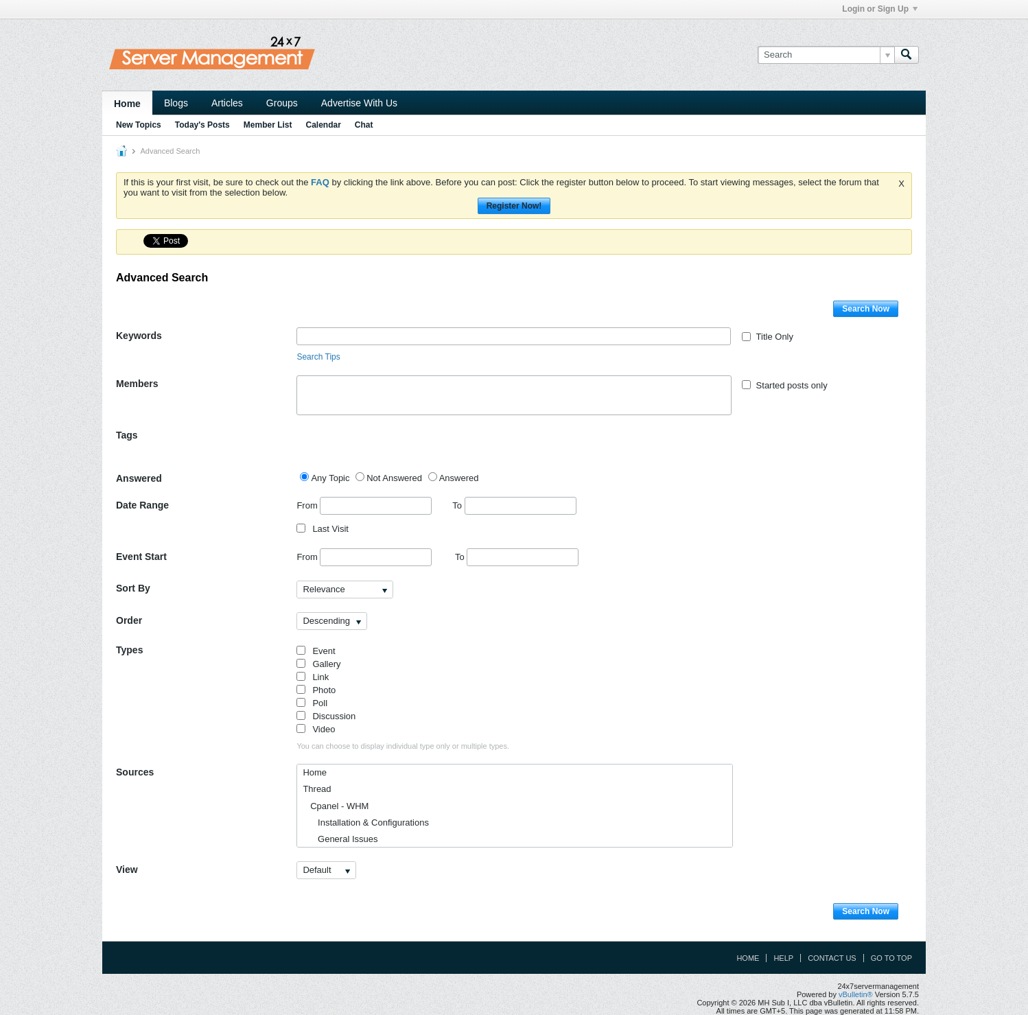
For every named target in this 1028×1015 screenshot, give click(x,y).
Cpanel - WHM (336, 806)
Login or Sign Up (880, 9)
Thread (317, 789)
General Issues (340, 839)
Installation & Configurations (366, 822)
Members (137, 383)
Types (129, 649)
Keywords (139, 335)
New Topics (138, 125)
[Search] (826, 55)
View (127, 869)
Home (127, 103)
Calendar (322, 125)
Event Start (141, 556)
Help (783, 958)
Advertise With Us (359, 102)
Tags (127, 435)
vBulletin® (856, 994)
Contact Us (832, 958)
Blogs (176, 102)
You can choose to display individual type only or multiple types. (402, 746)
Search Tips (318, 357)
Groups (282, 102)
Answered (139, 478)
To (514, 505)
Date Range (142, 505)
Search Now (865, 309)
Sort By (133, 588)
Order (129, 620)
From (364, 506)
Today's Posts (202, 125)
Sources (135, 772)
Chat (364, 125)
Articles (227, 102)
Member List (268, 125)
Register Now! (514, 206)
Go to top (891, 958)
